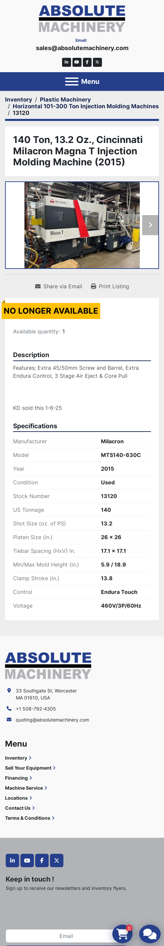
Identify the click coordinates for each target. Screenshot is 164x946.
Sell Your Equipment (28, 768)
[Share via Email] (59, 286)
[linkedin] (66, 62)
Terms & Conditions (27, 818)
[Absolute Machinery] (48, 665)
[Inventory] (18, 99)
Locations (16, 798)
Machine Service (24, 788)
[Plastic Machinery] (65, 99)
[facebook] (87, 62)
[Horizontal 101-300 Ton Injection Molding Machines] (86, 106)
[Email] (66, 936)
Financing (16, 778)
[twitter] (97, 62)
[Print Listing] (110, 286)
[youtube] (76, 62)
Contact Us (18, 808)
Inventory (16, 758)
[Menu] (71, 81)
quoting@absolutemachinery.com (52, 720)
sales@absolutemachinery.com (82, 47)
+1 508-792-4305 (36, 709)
